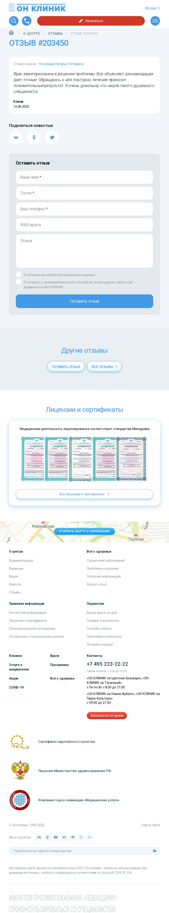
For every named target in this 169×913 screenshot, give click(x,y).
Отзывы (15, 592)
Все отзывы (104, 366)
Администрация (21, 560)
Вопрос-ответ (97, 584)
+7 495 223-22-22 (107, 664)
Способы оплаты (99, 628)
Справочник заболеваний (106, 560)
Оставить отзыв (84, 301)
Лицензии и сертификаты (28, 620)
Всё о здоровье (62, 678)
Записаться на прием (106, 716)
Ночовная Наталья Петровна (61, 64)
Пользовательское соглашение (32, 628)
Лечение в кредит (100, 644)
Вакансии (16, 568)
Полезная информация (104, 576)
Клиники (15, 656)
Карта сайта (151, 825)
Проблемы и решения (103, 568)
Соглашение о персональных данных (36, 636)
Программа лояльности (104, 636)
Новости (15, 584)
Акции (13, 678)
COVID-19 (16, 687)
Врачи (54, 656)
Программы (59, 665)
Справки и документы (103, 620)
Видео (13, 576)
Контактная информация (27, 612)
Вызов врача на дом (102, 612)
